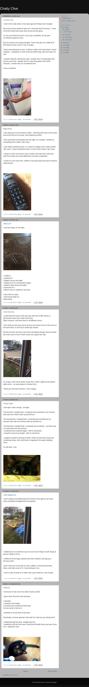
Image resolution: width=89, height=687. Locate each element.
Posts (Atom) (14, 675)
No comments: (27, 119)
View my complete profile (68, 20)
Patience (6, 588)
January (67, 39)
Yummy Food (8, 20)
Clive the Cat (67, 18)
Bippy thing (7, 129)
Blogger (54, 682)
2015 (64, 50)
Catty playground (9, 495)
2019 (64, 27)
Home (25, 671)
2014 (64, 52)
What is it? (7, 224)
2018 (64, 42)
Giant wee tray (8, 312)
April (66, 29)
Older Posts (52, 671)
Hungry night (8, 403)
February (67, 37)
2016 (64, 47)
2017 (64, 45)
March (66, 34)
